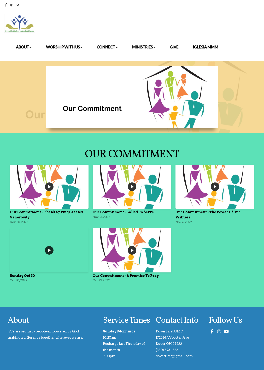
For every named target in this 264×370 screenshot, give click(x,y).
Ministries (143, 46)
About (23, 46)
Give (174, 46)
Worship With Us (64, 46)
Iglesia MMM (205, 46)
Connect (107, 46)
